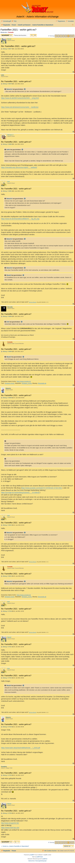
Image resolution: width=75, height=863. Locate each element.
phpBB (31, 854)
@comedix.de (42, 383)
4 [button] (65, 36)
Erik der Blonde (32, 302)
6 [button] (70, 36)
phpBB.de (44, 858)
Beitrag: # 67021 (6, 646)
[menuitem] (14, 21)
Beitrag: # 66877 (6, 49)
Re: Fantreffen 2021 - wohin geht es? (18, 46)
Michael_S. (10, 134)
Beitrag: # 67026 (6, 727)
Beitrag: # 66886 (6, 316)
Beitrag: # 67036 (6, 813)
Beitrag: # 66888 (6, 351)
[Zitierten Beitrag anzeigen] (25, 89)
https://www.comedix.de (24, 381)
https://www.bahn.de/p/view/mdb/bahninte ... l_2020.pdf (20, 748)
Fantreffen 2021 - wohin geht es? (18, 29)
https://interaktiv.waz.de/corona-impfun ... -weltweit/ (19, 167)
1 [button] (58, 36)
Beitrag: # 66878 (6, 84)
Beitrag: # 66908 (6, 397)
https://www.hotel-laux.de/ (10, 827)
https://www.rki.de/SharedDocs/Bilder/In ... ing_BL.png (20, 219)
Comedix (11, 32)
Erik (8, 181)
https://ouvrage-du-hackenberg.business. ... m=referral (20, 492)
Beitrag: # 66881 (6, 191)
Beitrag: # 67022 (6, 678)
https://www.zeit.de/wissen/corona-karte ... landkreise (19, 107)
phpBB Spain (39, 856)
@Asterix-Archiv (9, 383)
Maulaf (9, 39)
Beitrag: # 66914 (6, 576)
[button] (56, 36)
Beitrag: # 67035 (6, 775)
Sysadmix (4, 766)
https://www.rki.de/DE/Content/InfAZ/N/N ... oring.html (20, 98)
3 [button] (63, 36)
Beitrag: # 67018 (6, 611)
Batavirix (9, 89)
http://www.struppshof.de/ (10, 823)
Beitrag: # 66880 (6, 144)
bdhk (2, 75)
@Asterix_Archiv (27, 383)
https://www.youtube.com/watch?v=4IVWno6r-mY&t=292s (41, 488)
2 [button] (60, 36)
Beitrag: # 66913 (6, 525)
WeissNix (10, 307)
